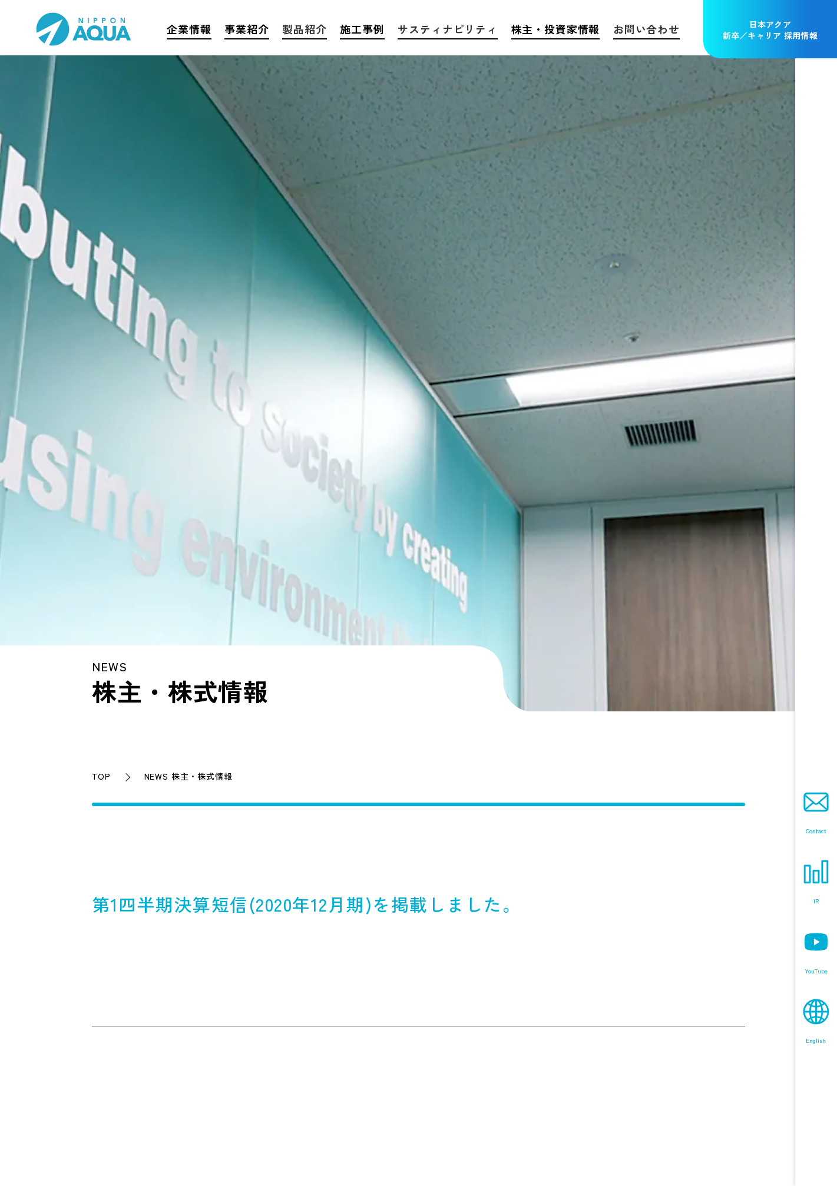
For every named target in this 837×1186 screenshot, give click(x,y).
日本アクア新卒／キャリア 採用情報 (770, 30)
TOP (101, 776)
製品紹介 (304, 29)
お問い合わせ (646, 29)
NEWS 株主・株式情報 (188, 776)
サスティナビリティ (447, 29)
